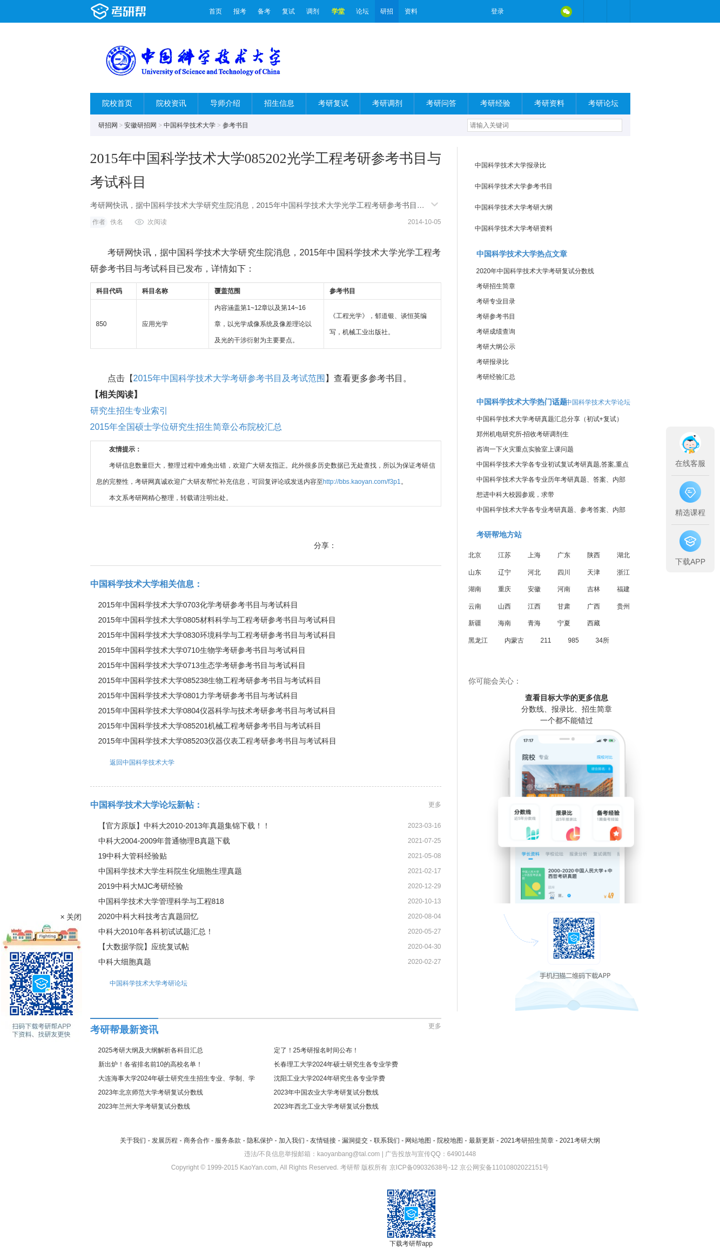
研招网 (108, 125)
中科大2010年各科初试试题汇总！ (155, 931)
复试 (288, 11)
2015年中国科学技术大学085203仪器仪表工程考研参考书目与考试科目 (217, 741)
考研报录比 (492, 362)
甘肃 (563, 606)
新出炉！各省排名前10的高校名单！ (150, 1064)
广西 (593, 606)
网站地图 (418, 1140)
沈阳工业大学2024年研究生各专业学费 (330, 1078)
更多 (434, 804)
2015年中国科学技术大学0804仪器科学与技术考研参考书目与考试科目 (217, 710)
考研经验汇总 (495, 377)
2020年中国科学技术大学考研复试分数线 (535, 271)
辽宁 (504, 572)
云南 (474, 606)
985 (573, 640)
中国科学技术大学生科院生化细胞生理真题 (170, 871)
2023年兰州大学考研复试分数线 (144, 1106)
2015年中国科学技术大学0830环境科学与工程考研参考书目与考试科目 (217, 635)
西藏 (593, 623)
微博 (521, 11)
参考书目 (235, 125)
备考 (264, 11)
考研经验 (495, 103)
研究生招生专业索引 (129, 410)
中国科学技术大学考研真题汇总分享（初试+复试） (549, 419)
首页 (215, 11)
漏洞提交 (355, 1140)
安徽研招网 (140, 125)
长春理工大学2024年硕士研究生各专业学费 (336, 1064)
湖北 (623, 555)
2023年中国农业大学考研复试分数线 (326, 1092)
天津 (593, 572)
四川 (563, 572)
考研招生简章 (495, 286)
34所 (602, 640)
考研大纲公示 (495, 346)
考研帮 (147, 11)
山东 (474, 572)
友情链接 (323, 1140)
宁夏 (563, 623)
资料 (411, 11)
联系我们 (387, 1140)
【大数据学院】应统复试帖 (143, 946)
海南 (504, 623)
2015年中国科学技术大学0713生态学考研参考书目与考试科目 (202, 665)
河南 (563, 589)
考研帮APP (618, 11)
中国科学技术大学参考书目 (514, 186)
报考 (239, 11)
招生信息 (279, 103)
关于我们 (133, 1140)
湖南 (474, 589)
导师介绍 (225, 103)
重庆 (504, 589)
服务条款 (228, 1140)
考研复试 (333, 103)
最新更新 (482, 1140)
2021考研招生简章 (527, 1140)
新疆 (474, 623)
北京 (474, 555)
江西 (534, 606)
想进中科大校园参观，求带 (515, 494)
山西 (504, 606)
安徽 (534, 589)
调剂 (312, 11)
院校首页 (117, 103)
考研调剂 (387, 103)
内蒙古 (514, 640)
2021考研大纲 (580, 1140)
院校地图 (450, 1140)
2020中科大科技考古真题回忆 (148, 916)
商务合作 (197, 1140)
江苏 (504, 555)
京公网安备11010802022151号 (504, 1167)
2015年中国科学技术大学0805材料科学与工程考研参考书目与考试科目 (217, 620)
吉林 (593, 589)
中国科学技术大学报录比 (510, 165)
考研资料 (549, 103)
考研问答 (441, 103)
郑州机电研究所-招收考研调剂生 (522, 434)
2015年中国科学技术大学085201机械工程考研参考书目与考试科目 (210, 725)
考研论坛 (603, 103)
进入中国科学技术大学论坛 (591, 402)
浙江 (623, 572)
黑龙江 (478, 640)
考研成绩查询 (495, 331)
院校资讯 (171, 103)
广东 (563, 555)
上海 (534, 555)
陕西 (593, 555)
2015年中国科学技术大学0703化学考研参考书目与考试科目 (198, 604)
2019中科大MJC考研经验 (141, 886)
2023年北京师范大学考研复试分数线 (151, 1092)
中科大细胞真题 (124, 961)
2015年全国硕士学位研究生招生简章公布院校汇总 (186, 426)
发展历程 (165, 1140)
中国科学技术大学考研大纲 (514, 207)
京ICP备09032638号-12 (423, 1167)
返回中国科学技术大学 (132, 762)
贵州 (623, 606)
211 (546, 640)
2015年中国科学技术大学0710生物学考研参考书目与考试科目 (202, 650)
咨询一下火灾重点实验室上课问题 (525, 449)
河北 (534, 572)
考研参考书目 (495, 316)
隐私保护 (260, 1140)
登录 (497, 11)
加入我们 (292, 1140)
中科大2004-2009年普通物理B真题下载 (164, 840)
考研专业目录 (495, 301)
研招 (386, 11)
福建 (623, 589)
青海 (534, 623)
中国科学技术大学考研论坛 (138, 983)
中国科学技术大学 (190, 125)
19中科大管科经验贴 (132, 856)
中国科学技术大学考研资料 (514, 228)
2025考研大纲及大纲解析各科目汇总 (151, 1050)
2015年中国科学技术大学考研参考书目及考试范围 (229, 378)
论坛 (362, 11)
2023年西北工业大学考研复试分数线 (326, 1106)
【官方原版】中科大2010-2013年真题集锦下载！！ (184, 825)
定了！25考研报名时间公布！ (316, 1050)
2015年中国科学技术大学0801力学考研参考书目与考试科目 (198, 695)
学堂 (338, 11)
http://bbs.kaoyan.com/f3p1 (362, 481)
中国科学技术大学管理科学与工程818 (161, 901)
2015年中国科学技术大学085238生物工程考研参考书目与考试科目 (210, 680)
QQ (544, 11)
